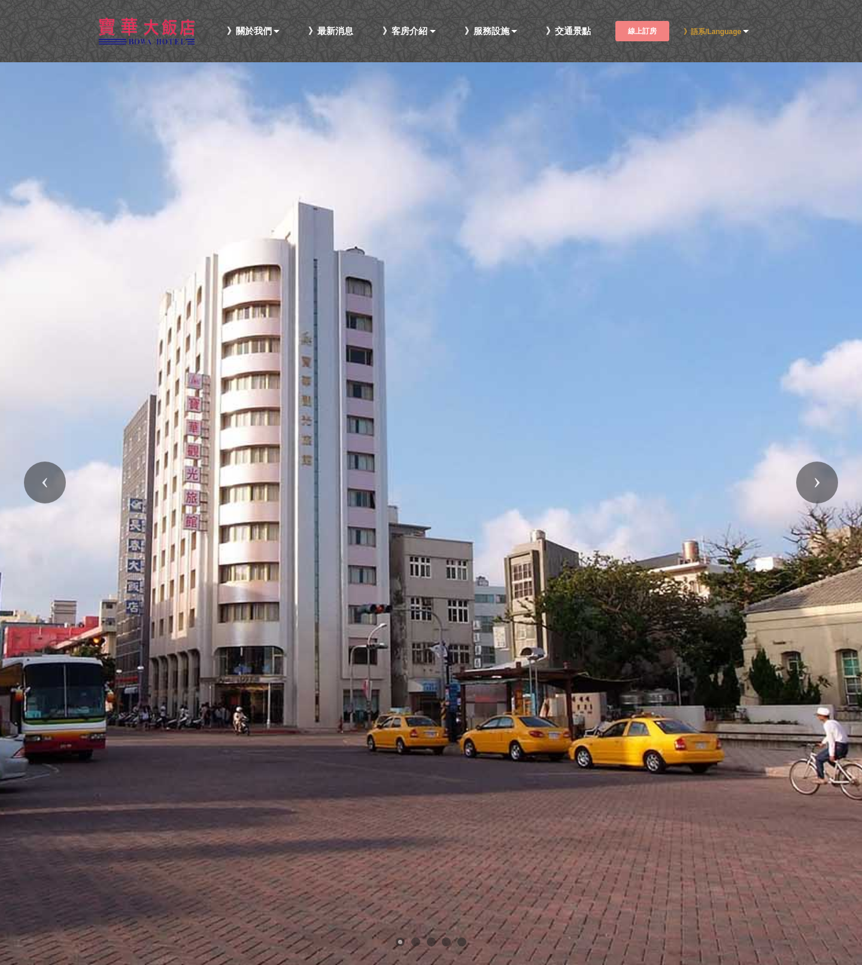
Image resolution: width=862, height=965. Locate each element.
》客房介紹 (405, 31)
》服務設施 (487, 31)
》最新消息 (330, 31)
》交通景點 (568, 31)
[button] (45, 482)
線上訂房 (642, 31)
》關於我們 (249, 31)
